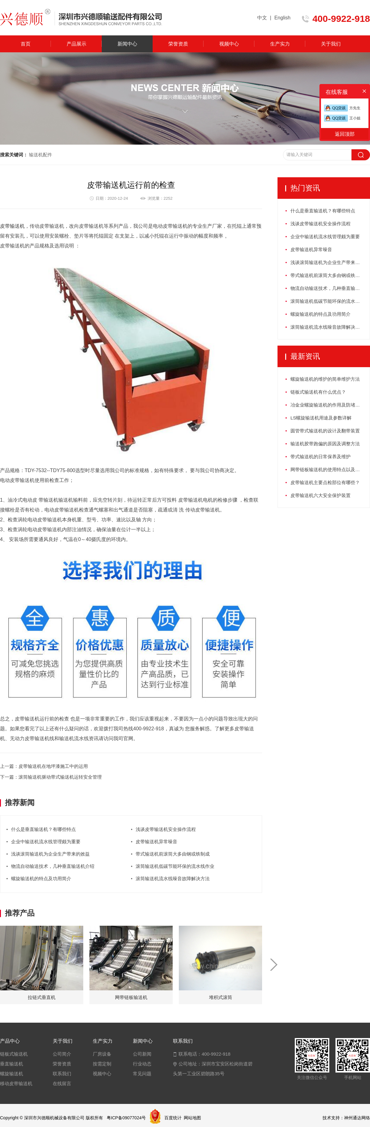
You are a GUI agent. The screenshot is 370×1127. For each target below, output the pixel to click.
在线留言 (62, 1083)
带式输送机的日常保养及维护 (320, 456)
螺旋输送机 (11, 1073)
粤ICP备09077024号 (126, 1117)
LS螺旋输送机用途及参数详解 (321, 417)
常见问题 (142, 1073)
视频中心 (229, 43)
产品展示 (76, 43)
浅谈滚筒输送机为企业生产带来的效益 (50, 853)
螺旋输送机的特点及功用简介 (41, 878)
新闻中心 (127, 43)
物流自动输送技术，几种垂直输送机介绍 (52, 866)
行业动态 (142, 1063)
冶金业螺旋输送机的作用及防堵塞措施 (329, 404)
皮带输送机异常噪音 (156, 841)
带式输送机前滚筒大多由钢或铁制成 (173, 853)
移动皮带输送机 (16, 1083)
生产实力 (280, 43)
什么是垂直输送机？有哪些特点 (43, 829)
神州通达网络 (357, 1117)
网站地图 (192, 1117)
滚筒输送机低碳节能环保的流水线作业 (175, 866)
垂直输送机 (11, 1063)
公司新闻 (142, 1054)
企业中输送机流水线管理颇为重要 (45, 841)
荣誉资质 (178, 43)
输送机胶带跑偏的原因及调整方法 (325, 443)
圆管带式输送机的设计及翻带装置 (325, 430)
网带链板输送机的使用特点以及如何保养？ (330, 469)
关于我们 (331, 43)
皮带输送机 (12, 226)
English (282, 17)
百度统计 (173, 1117)
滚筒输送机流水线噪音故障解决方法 (173, 878)
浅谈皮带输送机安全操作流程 (166, 829)
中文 (262, 17)
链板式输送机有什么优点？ (318, 392)
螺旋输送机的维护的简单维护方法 (325, 379)
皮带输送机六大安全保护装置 (320, 495)
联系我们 (62, 1073)
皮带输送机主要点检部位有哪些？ (325, 482)
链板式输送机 (14, 1054)
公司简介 (62, 1054)
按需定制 (102, 1063)
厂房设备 (102, 1054)
